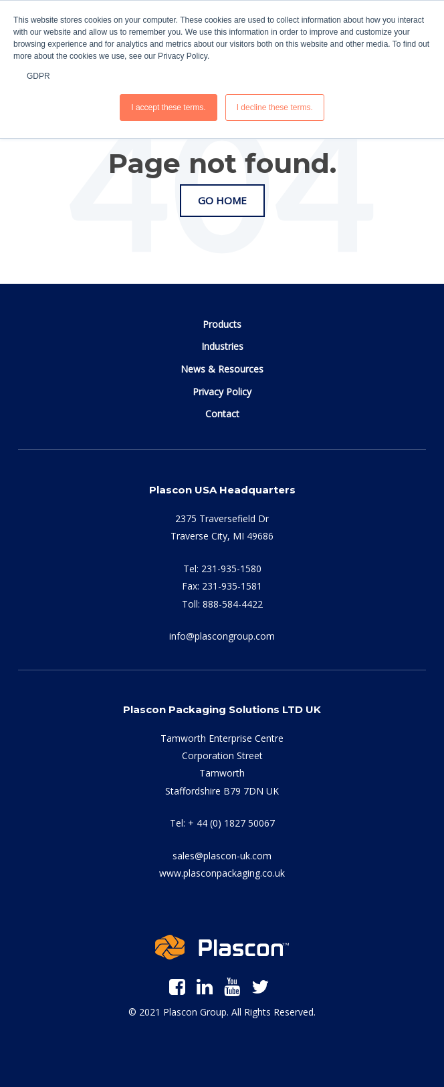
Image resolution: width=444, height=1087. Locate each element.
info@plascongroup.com (222, 636)
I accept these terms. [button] (168, 107)
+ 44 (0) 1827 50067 (231, 823)
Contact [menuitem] (222, 413)
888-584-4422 (233, 604)
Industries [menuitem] (222, 346)
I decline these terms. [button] (275, 107)
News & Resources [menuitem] (222, 369)
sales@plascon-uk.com (222, 855)
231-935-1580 (231, 568)
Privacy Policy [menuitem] (222, 391)
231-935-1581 (232, 586)
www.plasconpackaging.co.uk (222, 873)
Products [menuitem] (222, 324)
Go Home (222, 200)
